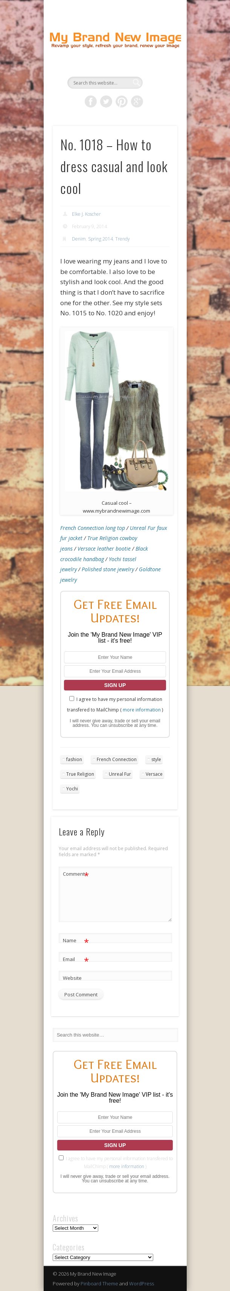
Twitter (106, 101)
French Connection (117, 759)
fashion (74, 759)
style (156, 759)
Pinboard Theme (99, 1283)
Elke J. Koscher (86, 214)
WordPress (141, 1283)
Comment (76, 874)
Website (72, 978)
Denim (79, 239)
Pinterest (122, 101)
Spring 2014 (100, 239)
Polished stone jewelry (108, 569)
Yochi (72, 788)
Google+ (137, 101)
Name (76, 940)
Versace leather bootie (104, 548)
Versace (154, 774)
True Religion (80, 774)
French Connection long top (92, 527)
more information (142, 710)
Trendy (122, 239)
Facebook (91, 101)
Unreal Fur (120, 774)
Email (76, 959)
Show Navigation (158, 67)
